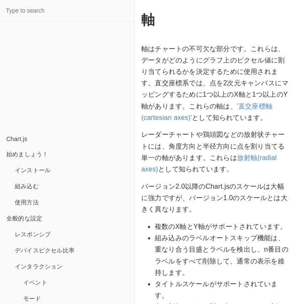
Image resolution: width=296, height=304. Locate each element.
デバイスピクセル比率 (45, 250)
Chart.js (16, 139)
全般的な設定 (24, 218)
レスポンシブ (33, 234)
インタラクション (39, 266)
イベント (35, 282)
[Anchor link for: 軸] (135, 19)
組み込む (27, 186)
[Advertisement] (63, 78)
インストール (33, 170)
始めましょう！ (27, 154)
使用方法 (27, 202)
